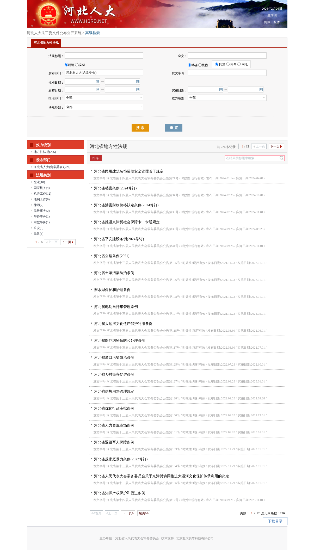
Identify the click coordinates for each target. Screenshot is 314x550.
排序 (96, 158)
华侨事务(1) (42, 216)
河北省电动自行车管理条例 (115, 307)
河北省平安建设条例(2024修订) (118, 239)
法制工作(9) (42, 199)
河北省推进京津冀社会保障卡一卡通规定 (126, 222)
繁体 (277, 22)
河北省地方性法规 (46, 44)
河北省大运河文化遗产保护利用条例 (123, 324)
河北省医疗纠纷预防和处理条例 (119, 341)
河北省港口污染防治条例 (113, 358)
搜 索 (140, 128)
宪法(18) (39, 182)
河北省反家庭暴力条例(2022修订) (120, 459)
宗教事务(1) (42, 222)
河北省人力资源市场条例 (113, 425)
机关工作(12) (42, 193)
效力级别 (43, 145)
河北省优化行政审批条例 (113, 408)
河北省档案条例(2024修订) (115, 188)
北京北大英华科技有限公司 (195, 538)
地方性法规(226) (45, 152)
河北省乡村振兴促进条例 (113, 374)
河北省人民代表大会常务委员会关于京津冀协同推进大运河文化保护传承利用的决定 (161, 476)
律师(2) (39, 205)
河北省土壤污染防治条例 (113, 273)
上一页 (52, 242)
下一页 (67, 242)
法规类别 (43, 175)
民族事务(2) (42, 211)
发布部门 (43, 160)
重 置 (174, 128)
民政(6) (39, 234)
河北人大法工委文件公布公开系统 (54, 33)
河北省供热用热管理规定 (113, 391)
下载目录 (275, 521)
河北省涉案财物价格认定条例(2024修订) (126, 205)
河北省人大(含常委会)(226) (52, 167)
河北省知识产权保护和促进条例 (119, 493)
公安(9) (39, 228)
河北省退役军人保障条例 (113, 442)
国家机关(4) (42, 188)
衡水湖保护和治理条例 (112, 290)
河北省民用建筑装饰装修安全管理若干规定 (128, 171)
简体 (267, 22)
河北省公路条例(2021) (111, 256)
